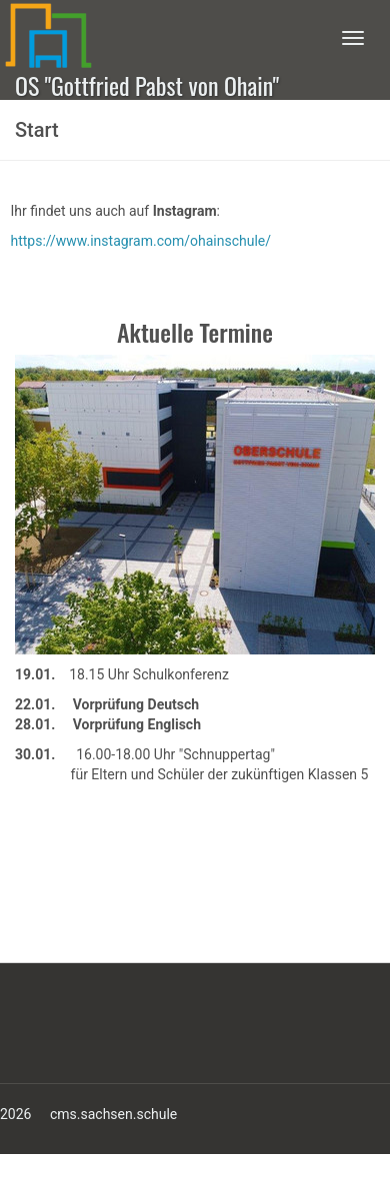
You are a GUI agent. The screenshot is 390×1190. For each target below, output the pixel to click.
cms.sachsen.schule (113, 1114)
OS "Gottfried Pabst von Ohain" (147, 83)
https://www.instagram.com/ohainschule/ (140, 241)
